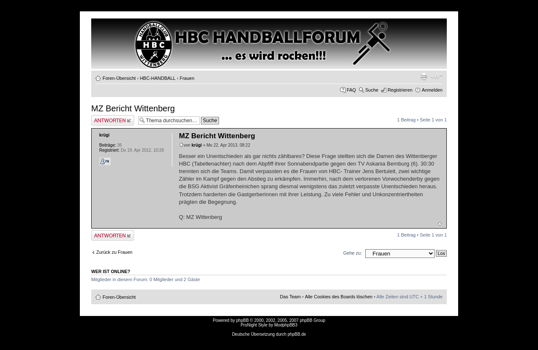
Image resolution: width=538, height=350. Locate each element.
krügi (197, 145)
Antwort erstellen (112, 120)
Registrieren (400, 89)
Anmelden (432, 89)
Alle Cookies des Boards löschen (338, 296)
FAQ (351, 89)
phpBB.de (296, 334)
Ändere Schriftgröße (436, 76)
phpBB (242, 320)
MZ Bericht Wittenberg (133, 108)
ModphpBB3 (286, 325)
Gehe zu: (352, 252)
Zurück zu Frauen (114, 252)
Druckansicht (423, 76)
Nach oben (440, 223)
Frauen (186, 78)
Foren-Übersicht (119, 78)
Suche (371, 89)
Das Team (290, 296)
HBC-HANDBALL (158, 78)
